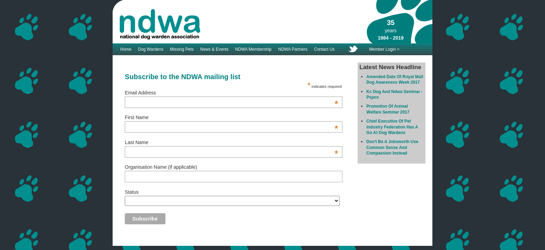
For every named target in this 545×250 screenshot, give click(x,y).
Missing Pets (182, 49)
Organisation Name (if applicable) (161, 167)
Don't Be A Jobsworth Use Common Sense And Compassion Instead (392, 147)
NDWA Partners (292, 49)
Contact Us (324, 49)
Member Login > (384, 49)
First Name (231, 117)
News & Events (214, 49)
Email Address (231, 92)
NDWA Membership (253, 49)
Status (132, 192)
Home (125, 49)
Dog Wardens (150, 49)
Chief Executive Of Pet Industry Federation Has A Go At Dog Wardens (392, 127)
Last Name (231, 142)
